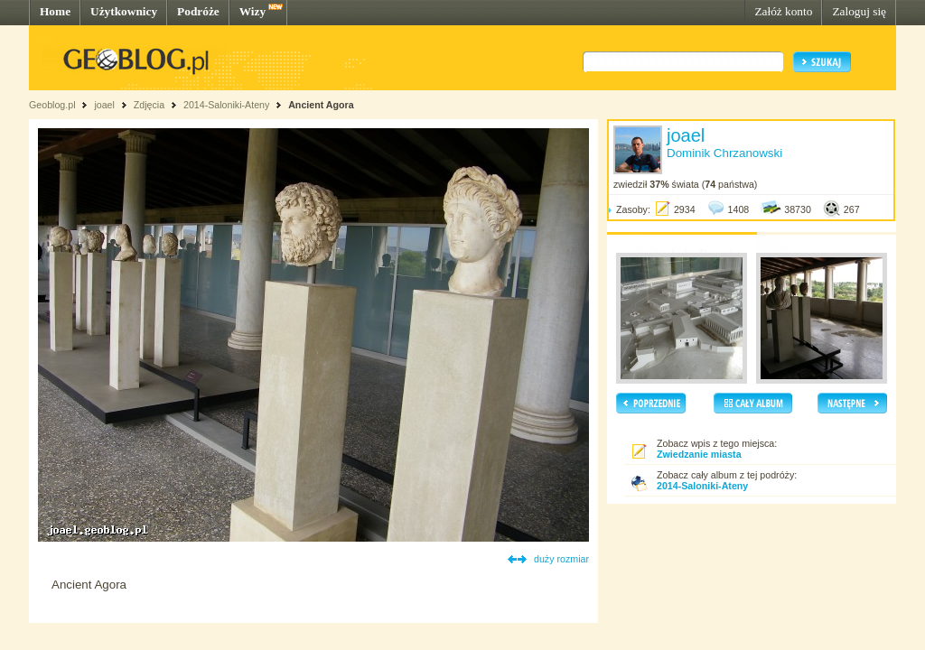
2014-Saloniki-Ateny (226, 104)
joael (104, 104)
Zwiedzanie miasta (699, 454)
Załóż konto (783, 11)
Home (55, 11)
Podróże (198, 11)
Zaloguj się (859, 11)
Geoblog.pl (52, 104)
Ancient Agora (320, 104)
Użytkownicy (123, 11)
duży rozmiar (561, 558)
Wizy (252, 11)
